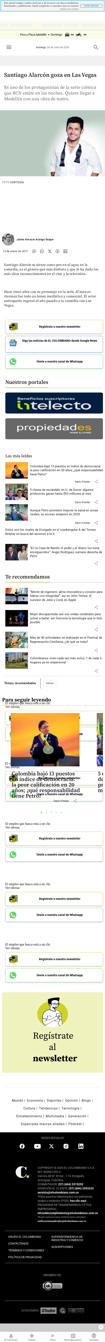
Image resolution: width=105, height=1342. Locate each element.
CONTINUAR (91, 6)
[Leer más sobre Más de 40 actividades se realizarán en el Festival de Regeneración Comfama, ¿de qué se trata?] (66, 640)
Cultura (50, 683)
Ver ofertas (12, 827)
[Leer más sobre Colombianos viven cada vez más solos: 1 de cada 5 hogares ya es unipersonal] (66, 660)
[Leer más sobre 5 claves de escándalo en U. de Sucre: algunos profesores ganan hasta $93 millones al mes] (66, 492)
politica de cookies (69, 8)
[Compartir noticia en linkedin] (65, 251)
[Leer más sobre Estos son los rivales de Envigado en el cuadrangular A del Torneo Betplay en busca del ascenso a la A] (54, 532)
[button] (96, 481)
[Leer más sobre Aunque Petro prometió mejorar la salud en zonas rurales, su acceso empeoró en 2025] (66, 513)
